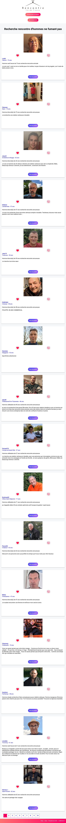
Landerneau (5, 206)
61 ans (11, 742)
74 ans (12, 645)
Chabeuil (4, 547)
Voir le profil (33, 77)
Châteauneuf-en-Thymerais (10, 401)
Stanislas (5, 351)
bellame (4, 205)
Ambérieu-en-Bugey (8, 158)
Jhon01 (4, 156)
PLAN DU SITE (53, 821)
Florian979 (5, 448)
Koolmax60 (5, 497)
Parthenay (5, 694)
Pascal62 (5, 546)
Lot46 (4, 58)
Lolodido (4, 741)
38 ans (11, 694)
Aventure (5, 692)
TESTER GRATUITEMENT (33, 14)
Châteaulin (5, 645)
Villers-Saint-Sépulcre (8, 499)
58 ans (10, 304)
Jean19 (4, 253)
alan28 (4, 400)
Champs (4, 304)
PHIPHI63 (5, 302)
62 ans (13, 791)
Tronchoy (5, 742)
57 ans (12, 206)
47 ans (12, 596)
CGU (46, 821)
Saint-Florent (6, 791)
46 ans (22, 401)
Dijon (3, 109)
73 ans (10, 60)
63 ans (11, 547)
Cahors (4, 60)
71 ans (18, 499)
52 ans (11, 353)
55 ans (11, 255)
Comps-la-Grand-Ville (8, 450)
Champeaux (5, 596)
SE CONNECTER (33, 20)
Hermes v (5, 790)
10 (37, 815)
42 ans (17, 158)
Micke (4, 595)
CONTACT (62, 821)
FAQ (42, 821)
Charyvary (5, 643)
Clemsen (5, 107)
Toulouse (5, 255)
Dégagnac (5, 353)
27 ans (18, 450)
